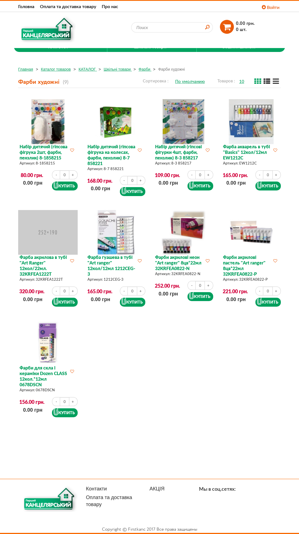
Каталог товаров (56, 69)
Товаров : (226, 80)
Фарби (145, 69)
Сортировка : (156, 80)
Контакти (96, 489)
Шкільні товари (118, 69)
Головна (26, 6)
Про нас (110, 6)
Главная (25, 69)
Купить (66, 185)
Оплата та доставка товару (68, 6)
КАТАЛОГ (88, 69)
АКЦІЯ (157, 489)
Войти (270, 7)
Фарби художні (171, 69)
